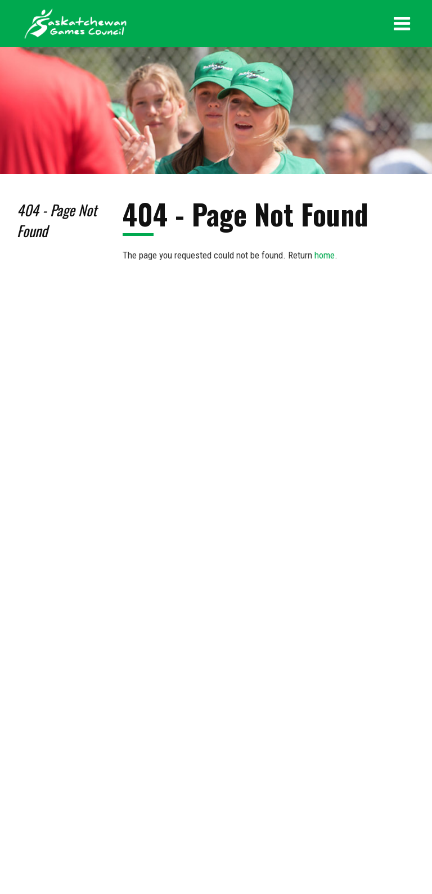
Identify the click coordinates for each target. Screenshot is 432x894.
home (324, 255)
